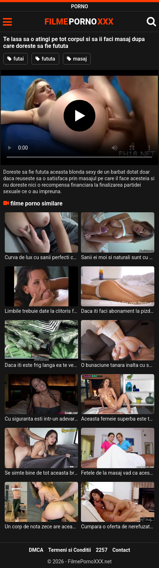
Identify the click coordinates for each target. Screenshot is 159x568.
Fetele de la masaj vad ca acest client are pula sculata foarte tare (117, 473)
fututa (45, 59)
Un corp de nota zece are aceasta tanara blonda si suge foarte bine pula (41, 526)
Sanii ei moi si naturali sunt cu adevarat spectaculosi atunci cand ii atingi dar (117, 257)
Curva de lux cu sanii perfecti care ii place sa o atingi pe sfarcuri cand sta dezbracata (41, 257)
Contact (121, 550)
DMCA (36, 550)
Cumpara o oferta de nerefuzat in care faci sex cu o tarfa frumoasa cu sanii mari (117, 526)
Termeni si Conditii (69, 550)
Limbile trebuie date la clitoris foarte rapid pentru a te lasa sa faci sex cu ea (41, 311)
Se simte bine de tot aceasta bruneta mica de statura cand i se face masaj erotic (41, 473)
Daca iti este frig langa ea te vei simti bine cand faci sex (41, 365)
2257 (101, 550)
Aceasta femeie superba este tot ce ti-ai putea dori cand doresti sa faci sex (117, 419)
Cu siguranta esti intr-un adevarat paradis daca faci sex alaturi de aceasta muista (41, 419)
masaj (77, 59)
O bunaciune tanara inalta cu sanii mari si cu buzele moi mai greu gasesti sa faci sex (117, 365)
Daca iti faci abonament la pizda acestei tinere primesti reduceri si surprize (117, 311)
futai (15, 59)
